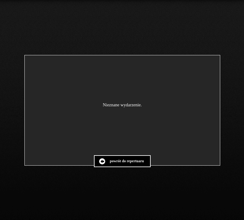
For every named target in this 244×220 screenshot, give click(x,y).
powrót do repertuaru (127, 161)
